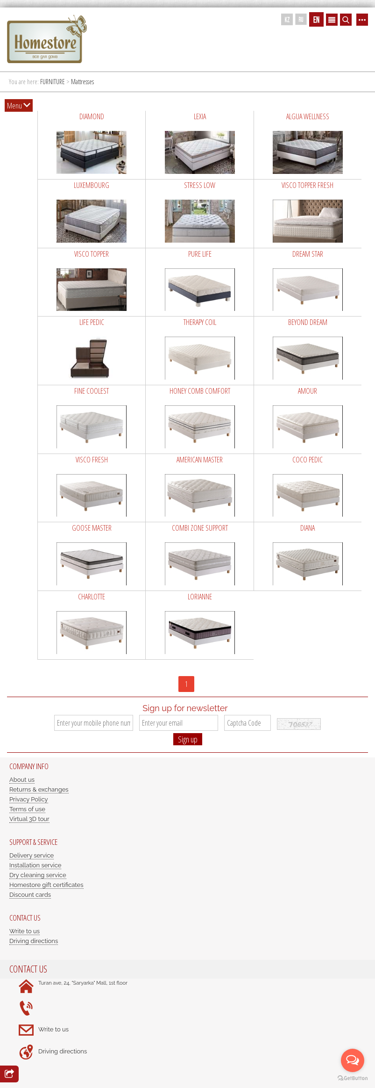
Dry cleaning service (37, 875)
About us (22, 779)
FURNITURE (52, 81)
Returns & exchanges (39, 789)
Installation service (35, 865)
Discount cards (30, 894)
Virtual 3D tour (29, 818)
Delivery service (31, 855)
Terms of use (27, 809)
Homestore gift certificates (46, 884)
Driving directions (33, 940)
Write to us (24, 931)
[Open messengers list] (352, 1060)
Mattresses (82, 81)
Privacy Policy (28, 799)
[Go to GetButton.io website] (353, 1078)
